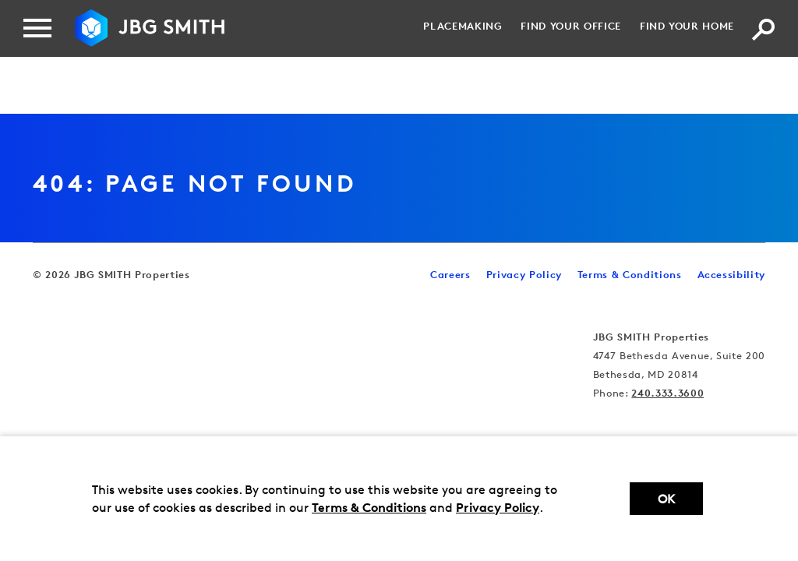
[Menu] (37, 28)
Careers (450, 274)
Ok (666, 499)
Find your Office (570, 25)
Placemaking (462, 25)
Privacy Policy (497, 507)
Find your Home (687, 25)
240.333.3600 (667, 392)
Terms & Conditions (369, 507)
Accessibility (731, 274)
